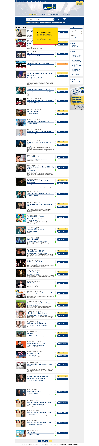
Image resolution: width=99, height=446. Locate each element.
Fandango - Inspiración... (76, 60)
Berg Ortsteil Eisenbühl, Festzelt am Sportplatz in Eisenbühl (40, 91)
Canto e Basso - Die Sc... (76, 71)
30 (46, 441)
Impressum (46, 1)
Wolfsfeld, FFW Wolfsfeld (33, 113)
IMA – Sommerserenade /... (77, 66)
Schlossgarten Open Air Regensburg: (34, 77)
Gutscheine (66, 14)
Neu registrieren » (74, 38)
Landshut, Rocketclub (33, 335)
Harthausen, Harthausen (33, 65)
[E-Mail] (76, 31)
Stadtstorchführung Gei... (76, 55)
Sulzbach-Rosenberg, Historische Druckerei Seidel (38, 159)
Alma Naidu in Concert (76, 56)
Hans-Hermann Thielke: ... (77, 81)
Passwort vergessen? (74, 37)
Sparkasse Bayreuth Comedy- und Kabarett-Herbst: (37, 218)
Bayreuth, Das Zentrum (33, 220)
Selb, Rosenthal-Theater (33, 146)
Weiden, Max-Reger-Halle (33, 295)
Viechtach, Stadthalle (33, 123)
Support (34, 1)
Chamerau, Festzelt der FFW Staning (35, 55)
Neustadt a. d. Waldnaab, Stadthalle (35, 424)
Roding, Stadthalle (32, 355)
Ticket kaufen (62, 32)
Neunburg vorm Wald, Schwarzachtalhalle (36, 345)
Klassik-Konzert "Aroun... (76, 57)
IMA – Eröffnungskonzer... (77, 65)
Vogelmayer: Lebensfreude (77, 59)
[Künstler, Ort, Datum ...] (40, 19)
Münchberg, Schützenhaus (34, 102)
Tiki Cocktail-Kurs (75, 70)
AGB (31, 1)
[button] (73, 35)
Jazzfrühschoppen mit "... (76, 67)
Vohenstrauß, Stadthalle (33, 195)
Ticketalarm (54, 14)
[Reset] (53, 19)
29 (43, 441)
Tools (38, 1)
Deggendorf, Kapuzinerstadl (34, 274)
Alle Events (33, 14)
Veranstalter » (74, 45)
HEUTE (43, 14)
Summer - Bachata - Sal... (76, 61)
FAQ (28, 1)
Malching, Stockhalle (33, 45)
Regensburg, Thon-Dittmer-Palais (35, 78)
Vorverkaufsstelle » (75, 46)
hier (50, 39)
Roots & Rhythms (75, 64)
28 (39, 441)
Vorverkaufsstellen (22, 1)
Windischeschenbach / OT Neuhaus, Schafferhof (38, 208)
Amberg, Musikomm (32, 414)
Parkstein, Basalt (32, 34)
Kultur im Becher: (31, 170)
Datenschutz (69, 444)
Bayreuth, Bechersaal (33, 172)
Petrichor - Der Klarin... (76, 54)
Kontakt (41, 1)
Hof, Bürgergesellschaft (33, 184)
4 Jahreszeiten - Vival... (76, 62)
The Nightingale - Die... (76, 69)
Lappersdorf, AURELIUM (33, 133)
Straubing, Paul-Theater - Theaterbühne (36, 380)
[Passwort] (76, 33)
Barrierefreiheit (75, 444)
